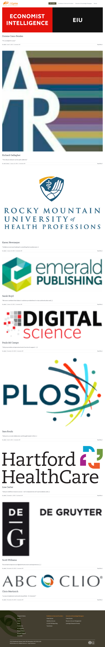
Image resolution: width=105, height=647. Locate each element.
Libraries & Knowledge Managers (75, 616)
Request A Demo (21, 616)
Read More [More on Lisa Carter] (99, 495)
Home (18, 621)
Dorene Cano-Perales (12, 36)
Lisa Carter (7, 487)
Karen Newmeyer (11, 242)
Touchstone (49, 626)
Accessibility (20, 628)
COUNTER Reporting (52, 623)
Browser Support (21, 633)
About (18, 618)
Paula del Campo (10, 342)
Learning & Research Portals (73, 623)
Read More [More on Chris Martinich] (99, 599)
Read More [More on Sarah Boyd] (99, 304)
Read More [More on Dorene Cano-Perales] (99, 44)
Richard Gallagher (11, 155)
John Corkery (6, 163)
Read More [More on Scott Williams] (99, 568)
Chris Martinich (10, 591)
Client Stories (50, 618)
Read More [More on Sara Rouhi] (99, 439)
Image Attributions (31, 643)
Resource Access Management (73, 621)
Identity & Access (51, 621)
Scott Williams (9, 560)
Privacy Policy (20, 631)
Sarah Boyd (8, 296)
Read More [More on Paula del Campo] (99, 351)
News (18, 623)
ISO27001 (19, 635)
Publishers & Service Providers (55, 616)
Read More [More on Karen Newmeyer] (99, 250)
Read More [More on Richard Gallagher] (99, 163)
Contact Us (20, 626)
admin (5, 44)
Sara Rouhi (7, 431)
